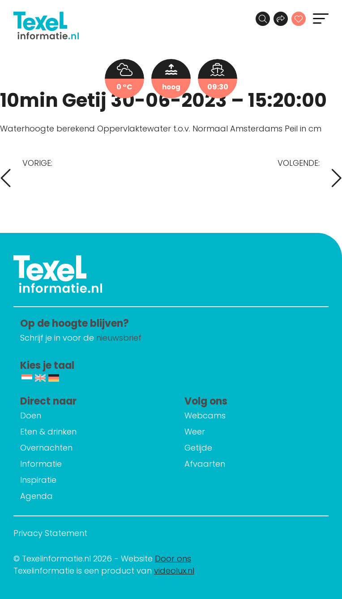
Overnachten (46, 447)
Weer (194, 431)
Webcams (205, 415)
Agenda (36, 496)
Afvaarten (204, 463)
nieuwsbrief (118, 337)
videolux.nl (174, 570)
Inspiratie (38, 479)
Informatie (41, 463)
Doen (30, 415)
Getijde (198, 447)
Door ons (173, 558)
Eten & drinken (48, 431)
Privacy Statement (50, 533)
